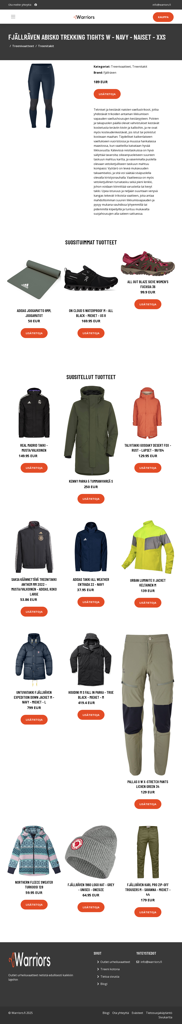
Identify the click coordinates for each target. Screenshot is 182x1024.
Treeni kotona (110, 969)
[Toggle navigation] (13, 16)
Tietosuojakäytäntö (159, 1013)
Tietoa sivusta (109, 977)
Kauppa (163, 17)
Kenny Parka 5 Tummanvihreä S (91, 481)
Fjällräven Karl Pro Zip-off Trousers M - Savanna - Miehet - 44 (148, 889)
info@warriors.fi (162, 4)
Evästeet (137, 1013)
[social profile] (35, 4)
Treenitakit (46, 46)
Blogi (103, 984)
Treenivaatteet (23, 46)
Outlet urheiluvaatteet (115, 962)
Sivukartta (165, 1017)
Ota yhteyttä (120, 1013)
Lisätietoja (107, 94)
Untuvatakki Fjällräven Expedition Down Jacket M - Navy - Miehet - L (34, 697)
